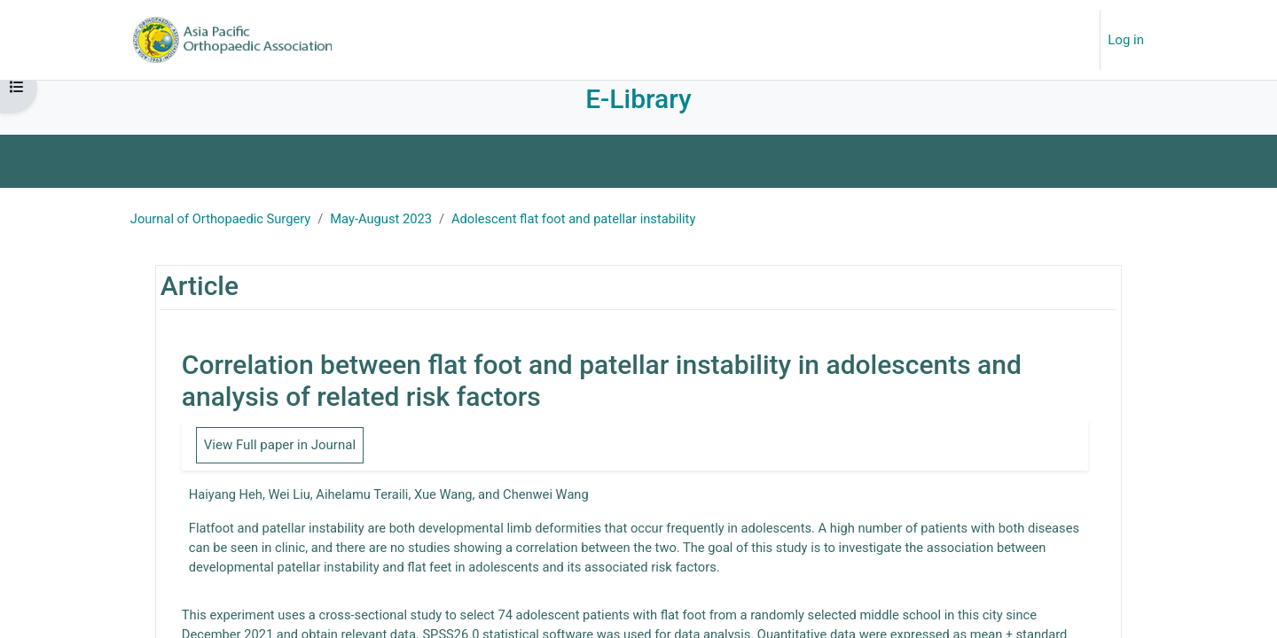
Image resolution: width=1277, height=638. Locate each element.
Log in (1126, 40)
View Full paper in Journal (282, 462)
